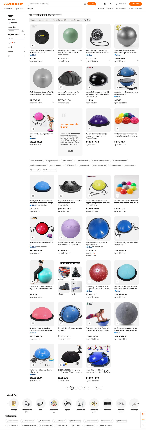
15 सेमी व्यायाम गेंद (59, 421)
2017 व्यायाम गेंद (121, 421)
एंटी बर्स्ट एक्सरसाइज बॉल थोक (100, 161)
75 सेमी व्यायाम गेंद (61, 425)
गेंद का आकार (129, 165)
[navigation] (15, 201)
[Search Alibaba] (56, 4)
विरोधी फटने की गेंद (70, 165)
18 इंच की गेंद (75, 425)
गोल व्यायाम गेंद (67, 161)
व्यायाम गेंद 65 (34, 170)
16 (97, 388)
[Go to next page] (101, 388)
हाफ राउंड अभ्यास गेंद (82, 161)
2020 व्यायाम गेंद (55, 165)
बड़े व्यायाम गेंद (84, 165)
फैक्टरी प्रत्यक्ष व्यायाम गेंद (29, 425)
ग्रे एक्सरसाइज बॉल (46, 425)
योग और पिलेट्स (75, 20)
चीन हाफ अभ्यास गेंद (36, 161)
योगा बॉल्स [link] (87, 20)
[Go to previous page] (67, 388)
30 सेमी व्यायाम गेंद (75, 421)
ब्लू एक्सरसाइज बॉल (52, 161)
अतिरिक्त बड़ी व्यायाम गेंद (105, 425)
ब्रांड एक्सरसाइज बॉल (99, 165)
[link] (143, 414)
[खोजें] (91, 3)
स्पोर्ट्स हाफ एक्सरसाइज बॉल (38, 165)
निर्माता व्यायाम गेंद (12, 421)
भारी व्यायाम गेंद (89, 425)
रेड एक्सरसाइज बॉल (115, 165)
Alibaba (32, 20)
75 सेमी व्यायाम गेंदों (44, 421)
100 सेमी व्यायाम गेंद (28, 421)
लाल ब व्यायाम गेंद (106, 421)
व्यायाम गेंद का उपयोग (91, 421)
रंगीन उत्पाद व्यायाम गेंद (50, 170)
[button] (85, 4)
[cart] (111, 4)
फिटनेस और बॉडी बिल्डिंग (60, 20)
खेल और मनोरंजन (44, 20)
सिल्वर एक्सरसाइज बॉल (120, 161)
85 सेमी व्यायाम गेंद (12, 425)
